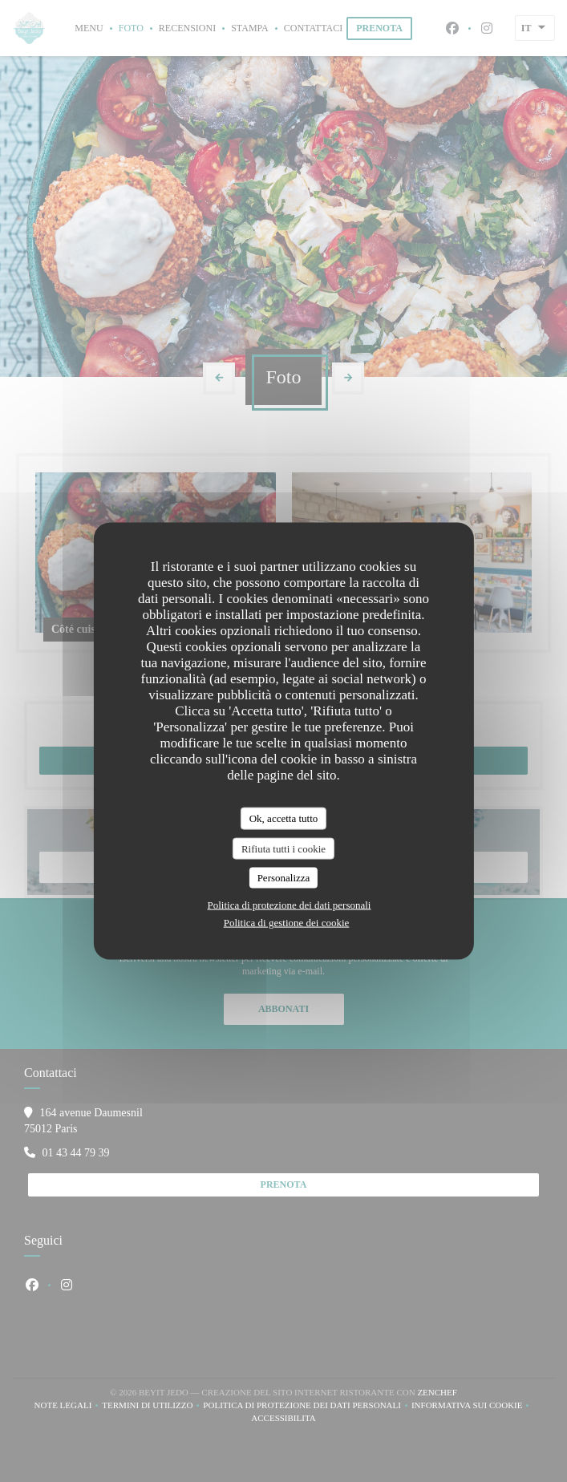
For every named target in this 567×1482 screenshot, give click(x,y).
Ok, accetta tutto (283, 818)
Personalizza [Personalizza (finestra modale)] (283, 878)
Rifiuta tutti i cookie (283, 848)
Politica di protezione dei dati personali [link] (289, 904)
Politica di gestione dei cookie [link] (287, 922)
